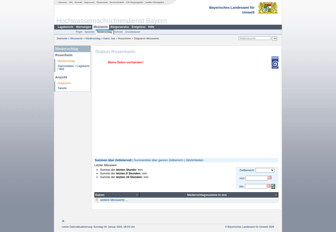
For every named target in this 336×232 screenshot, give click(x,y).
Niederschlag (104, 31)
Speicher (90, 31)
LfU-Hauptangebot (134, 2)
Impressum (89, 2)
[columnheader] (117, 194)
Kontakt (78, 2)
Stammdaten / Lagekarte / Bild (74, 67)
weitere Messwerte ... (113, 200)
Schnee (118, 31)
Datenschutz (102, 2)
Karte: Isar (109, 38)
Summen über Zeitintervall (113, 160)
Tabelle (62, 88)
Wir (71, 2)
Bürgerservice (120, 27)
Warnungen (83, 27)
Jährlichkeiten (194, 160)
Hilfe (151, 27)
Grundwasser (132, 31)
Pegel (79, 31)
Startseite (62, 2)
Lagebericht (65, 27)
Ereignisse (139, 27)
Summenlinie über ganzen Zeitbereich (158, 160)
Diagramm (64, 83)
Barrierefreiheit (117, 2)
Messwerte (101, 27)
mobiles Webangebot (154, 2)
